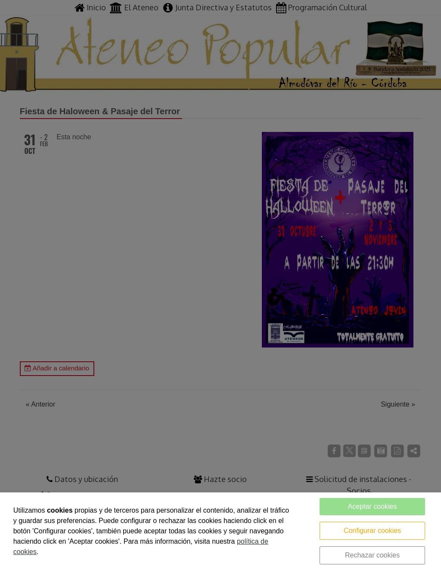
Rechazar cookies (372, 555)
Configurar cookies (372, 530)
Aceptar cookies (372, 506)
